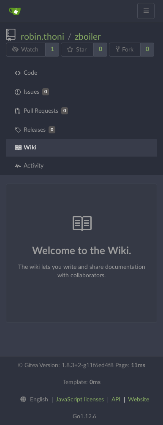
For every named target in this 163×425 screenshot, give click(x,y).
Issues (32, 91)
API (115, 400)
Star (77, 49)
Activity (29, 165)
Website (138, 400)
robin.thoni (42, 36)
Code (26, 73)
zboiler (88, 36)
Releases (35, 129)
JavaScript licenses (80, 400)
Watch (25, 49)
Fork (124, 49)
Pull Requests (41, 110)
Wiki (25, 147)
